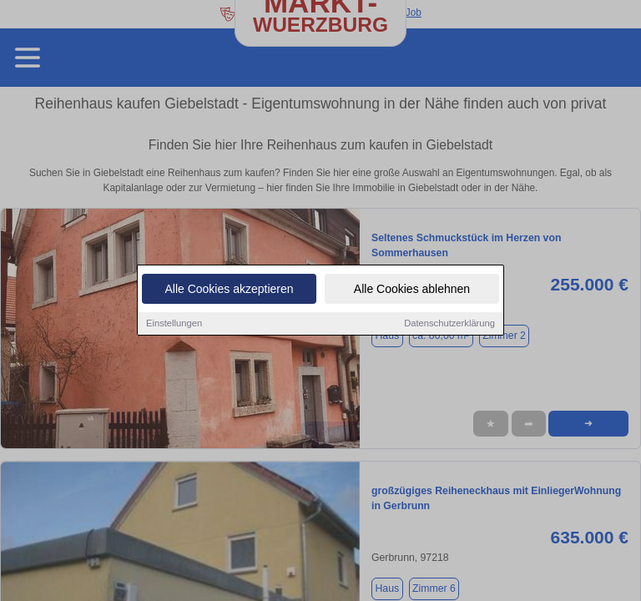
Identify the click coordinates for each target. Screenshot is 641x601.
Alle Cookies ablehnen (412, 290)
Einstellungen (174, 325)
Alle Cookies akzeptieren (228, 290)
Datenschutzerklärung (449, 325)
